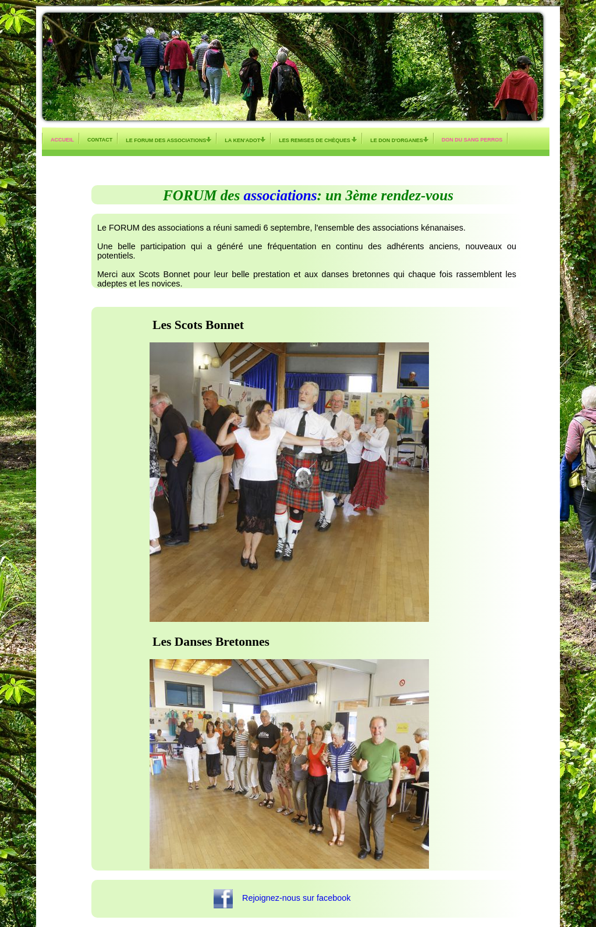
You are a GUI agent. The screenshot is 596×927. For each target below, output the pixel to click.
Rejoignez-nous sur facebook (292, 898)
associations (280, 195)
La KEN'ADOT (245, 140)
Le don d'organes (399, 140)
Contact (99, 140)
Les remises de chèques (318, 140)
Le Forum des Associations (168, 140)
